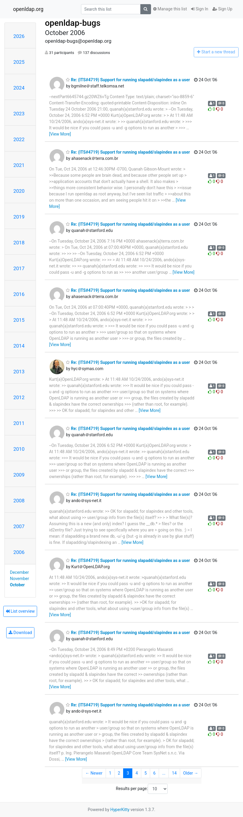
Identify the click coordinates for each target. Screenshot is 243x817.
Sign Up (222, 9)
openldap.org (28, 9)
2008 (19, 501)
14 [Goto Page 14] (174, 773)
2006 (19, 552)
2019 (19, 217)
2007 (19, 526)
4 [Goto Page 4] (137, 773)
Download (20, 632)
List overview (20, 611)
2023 (19, 114)
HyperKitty (120, 809)
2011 (19, 423)
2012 (19, 397)
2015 (19, 320)
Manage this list (170, 9)
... (163, 773)
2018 (19, 243)
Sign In (199, 9)
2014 (19, 346)
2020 (19, 191)
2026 (19, 36)
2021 (19, 165)
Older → (190, 773)
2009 (19, 475)
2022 (19, 139)
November (19, 578)
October (17, 584)
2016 (19, 294)
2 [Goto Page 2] (119, 773)
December (19, 572)
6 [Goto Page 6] (154, 773)
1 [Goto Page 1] (110, 773)
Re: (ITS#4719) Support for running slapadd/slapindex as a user (128, 79)
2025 (19, 62)
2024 (19, 88)
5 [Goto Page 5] (145, 773)
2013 (19, 372)
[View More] (60, 134)
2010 (19, 449)
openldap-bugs (72, 23)
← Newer (94, 773)
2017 (19, 268)
